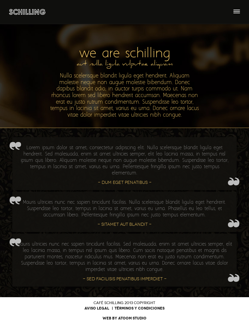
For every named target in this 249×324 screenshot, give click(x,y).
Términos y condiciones (139, 308)
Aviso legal (97, 308)
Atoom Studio (132, 318)
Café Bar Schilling (27, 12)
